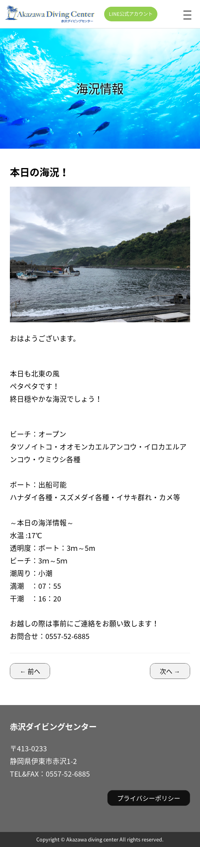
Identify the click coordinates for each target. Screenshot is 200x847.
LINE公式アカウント (131, 13)
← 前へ (30, 671)
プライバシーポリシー (148, 798)
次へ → (170, 671)
